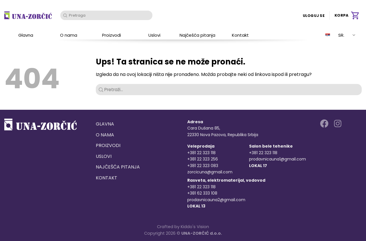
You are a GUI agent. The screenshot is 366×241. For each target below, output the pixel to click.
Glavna (25, 35)
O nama (68, 35)
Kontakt (240, 35)
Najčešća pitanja (197, 35)
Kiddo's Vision (195, 227)
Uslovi (154, 35)
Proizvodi (111, 35)
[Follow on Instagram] (338, 123)
